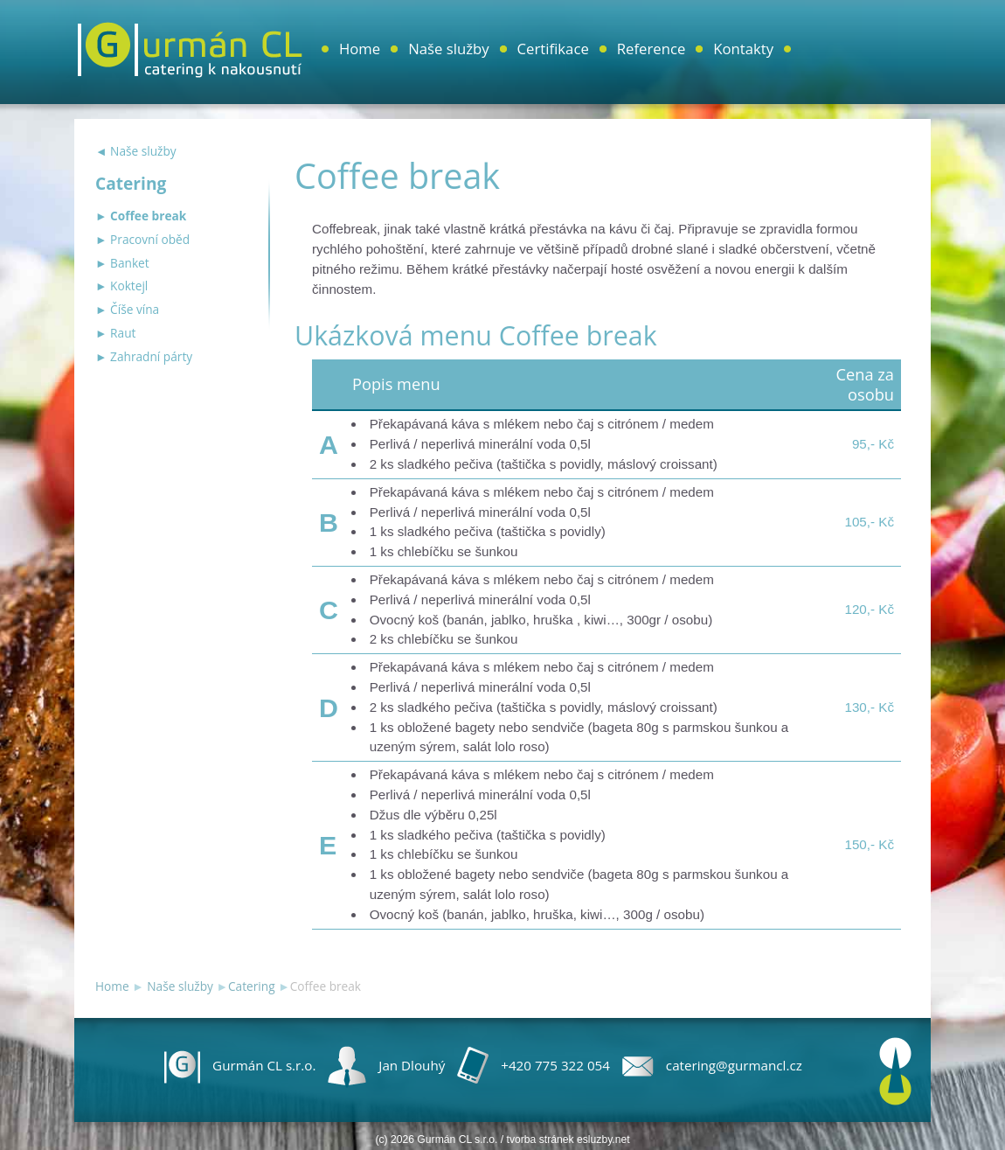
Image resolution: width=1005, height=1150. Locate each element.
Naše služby (448, 48)
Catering (251, 986)
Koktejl (129, 285)
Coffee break (148, 215)
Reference (651, 48)
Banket (129, 262)
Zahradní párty (151, 356)
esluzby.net (603, 1139)
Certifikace (553, 48)
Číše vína (134, 309)
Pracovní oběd (150, 239)
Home (359, 48)
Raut (122, 332)
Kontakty (743, 48)
